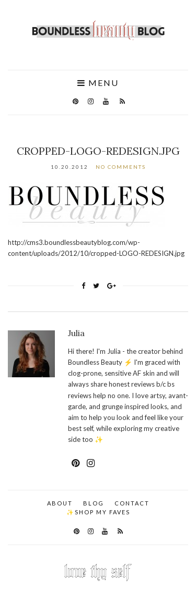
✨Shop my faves (98, 512)
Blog (93, 503)
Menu (98, 83)
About (60, 503)
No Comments (121, 167)
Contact (131, 503)
